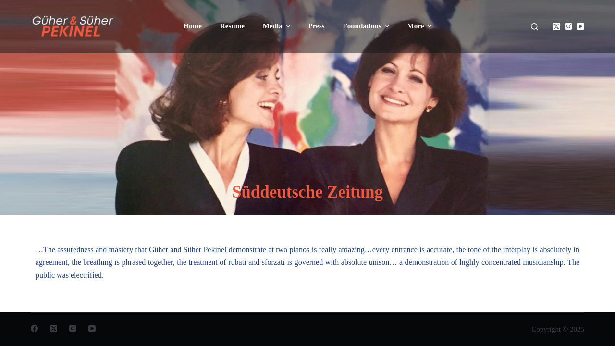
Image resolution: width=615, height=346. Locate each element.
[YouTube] (580, 26)
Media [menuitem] (278, 26)
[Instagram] (568, 26)
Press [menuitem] (316, 26)
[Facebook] (34, 328)
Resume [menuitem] (232, 26)
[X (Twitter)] (556, 26)
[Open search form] (534, 26)
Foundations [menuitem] (367, 26)
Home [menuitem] (193, 26)
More (420, 26)
